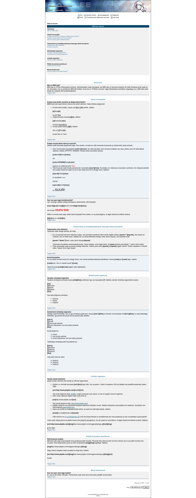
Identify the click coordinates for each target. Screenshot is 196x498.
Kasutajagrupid (103, 15)
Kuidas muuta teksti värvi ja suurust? (59, 38)
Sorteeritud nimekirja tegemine (57, 54)
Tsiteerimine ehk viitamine (55, 45)
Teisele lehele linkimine (55, 60)
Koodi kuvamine (52, 47)
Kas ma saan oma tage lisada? (57, 71)
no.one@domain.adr (72, 417)
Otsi (80, 15)
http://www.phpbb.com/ (79, 403)
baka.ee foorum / (52, 23)
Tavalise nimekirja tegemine (56, 52)
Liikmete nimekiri (90, 15)
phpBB (73, 394)
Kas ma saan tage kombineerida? (58, 39)
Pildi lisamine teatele (54, 65)
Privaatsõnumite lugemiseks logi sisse (96, 17)
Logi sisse (115, 17)
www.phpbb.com (68, 407)
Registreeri (114, 15)
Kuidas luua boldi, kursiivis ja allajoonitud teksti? (63, 36)
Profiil (80, 17)
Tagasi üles (51, 93)
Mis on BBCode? (53, 30)
